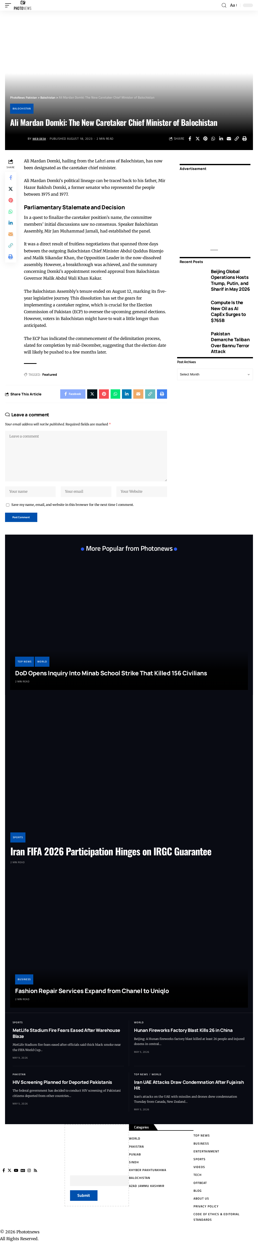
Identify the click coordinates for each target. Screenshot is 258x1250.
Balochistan (22, 108)
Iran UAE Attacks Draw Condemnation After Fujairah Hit (189, 1090)
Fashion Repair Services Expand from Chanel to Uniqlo (92, 996)
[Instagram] (30, 1175)
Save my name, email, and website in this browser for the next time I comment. (72, 509)
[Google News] (23, 1175)
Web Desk (40, 138)
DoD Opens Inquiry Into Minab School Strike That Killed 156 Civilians (111, 678)
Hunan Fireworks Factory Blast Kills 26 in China (183, 1035)
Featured (50, 374)
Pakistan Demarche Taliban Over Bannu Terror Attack (230, 342)
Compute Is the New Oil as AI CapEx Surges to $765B (228, 311)
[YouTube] (16, 1175)
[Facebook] (3, 1175)
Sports (18, 842)
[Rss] (36, 1175)
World (42, 666)
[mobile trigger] (9, 5)
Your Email (116, 1182)
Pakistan (19, 1079)
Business (24, 984)
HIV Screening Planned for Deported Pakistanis (62, 1087)
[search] (224, 5)
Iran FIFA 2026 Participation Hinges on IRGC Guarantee (110, 856)
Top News (24, 666)
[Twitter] (9, 1175)
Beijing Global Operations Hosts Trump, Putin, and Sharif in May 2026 (230, 280)
